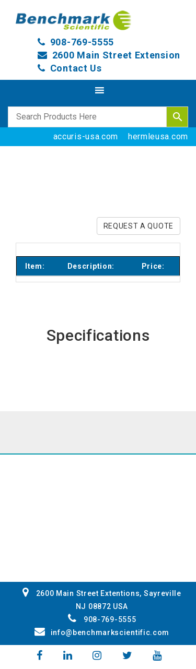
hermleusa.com (158, 136)
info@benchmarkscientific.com (101, 632)
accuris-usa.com (86, 136)
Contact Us (76, 68)
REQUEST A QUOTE (138, 226)
